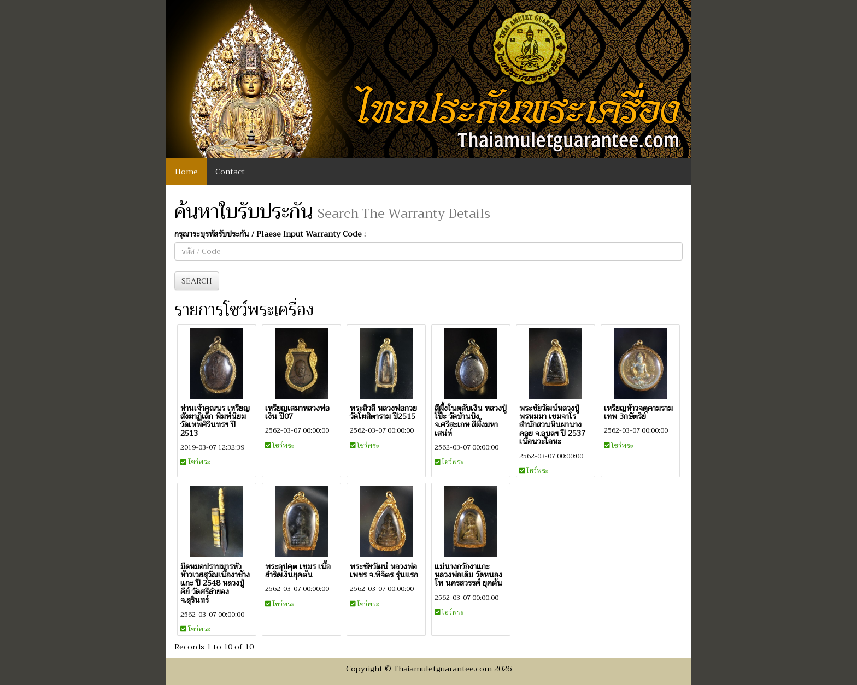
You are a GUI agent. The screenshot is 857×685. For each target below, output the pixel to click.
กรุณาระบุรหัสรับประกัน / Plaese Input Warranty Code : (270, 233)
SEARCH (196, 280)
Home (186, 171)
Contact (230, 171)
